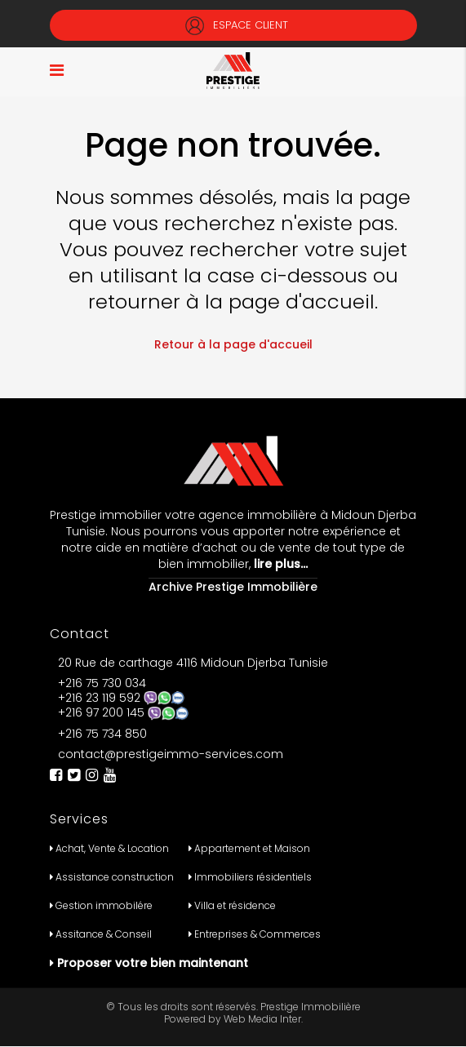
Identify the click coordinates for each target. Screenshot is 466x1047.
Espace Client (233, 25)
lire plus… (279, 564)
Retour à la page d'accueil (233, 344)
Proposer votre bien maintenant (152, 963)
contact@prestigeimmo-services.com (170, 754)
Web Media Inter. (263, 1019)
